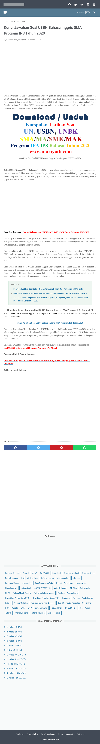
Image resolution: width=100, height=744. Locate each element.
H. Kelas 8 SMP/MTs (16, 659)
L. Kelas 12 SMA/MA (16, 677)
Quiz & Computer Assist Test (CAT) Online (74, 603)
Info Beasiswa (32, 578)
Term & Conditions (48, 734)
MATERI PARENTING (42, 588)
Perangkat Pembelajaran (83, 598)
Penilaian (66, 598)
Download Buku (88, 573)
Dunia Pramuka (11, 578)
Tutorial (8, 613)
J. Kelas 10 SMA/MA (16, 668)
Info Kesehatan (47, 578)
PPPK (7, 593)
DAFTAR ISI (44, 573)
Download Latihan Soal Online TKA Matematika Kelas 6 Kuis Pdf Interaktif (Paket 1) (48, 288)
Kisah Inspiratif (11, 588)
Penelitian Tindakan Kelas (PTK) (46, 598)
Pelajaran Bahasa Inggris (44, 593)
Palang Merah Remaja (22, 593)
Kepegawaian (81, 583)
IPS (22, 578)
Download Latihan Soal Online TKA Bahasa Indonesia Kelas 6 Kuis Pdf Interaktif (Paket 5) (50, 292)
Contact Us (69, 734)
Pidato (8, 603)
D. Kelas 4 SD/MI (14, 640)
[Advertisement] (50, 68)
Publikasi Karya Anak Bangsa (42, 603)
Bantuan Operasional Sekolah (17, 573)
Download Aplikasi (71, 573)
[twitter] (75, 3)
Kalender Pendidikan (64, 583)
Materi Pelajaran (60, 588)
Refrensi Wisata (11, 608)
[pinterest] (93, 3)
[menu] (5, 11)
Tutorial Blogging (21, 613)
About (60, 734)
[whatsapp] (84, 446)
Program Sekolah (21, 603)
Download (56, 573)
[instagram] (87, 3)
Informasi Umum (12, 583)
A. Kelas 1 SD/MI (14, 627)
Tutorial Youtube (38, 613)
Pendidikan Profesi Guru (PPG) (17, 598)
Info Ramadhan (63, 578)
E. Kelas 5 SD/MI (14, 645)
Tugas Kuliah (84, 608)
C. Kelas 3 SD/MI (14, 636)
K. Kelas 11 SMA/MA (16, 673)
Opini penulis (85, 588)
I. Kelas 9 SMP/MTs (16, 663)
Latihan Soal (26, 588)
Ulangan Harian (54, 613)
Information (27, 583)
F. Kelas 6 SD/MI (14, 650)
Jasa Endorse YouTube (44, 583)
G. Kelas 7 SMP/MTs (16, 654)
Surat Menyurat (41, 608)
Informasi (76, 578)
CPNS (34, 573)
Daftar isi (80, 734)
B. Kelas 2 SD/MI (14, 631)
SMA (23, 608)
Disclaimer (20, 734)
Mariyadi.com (53, 740)
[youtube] (81, 3)
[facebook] (69, 3)
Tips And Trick (56, 608)
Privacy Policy (32, 734)
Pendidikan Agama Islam (67, 593)
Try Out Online (70, 608)
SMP (30, 608)
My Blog (73, 588)
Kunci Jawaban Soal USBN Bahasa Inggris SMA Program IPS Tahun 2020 (50, 322)
